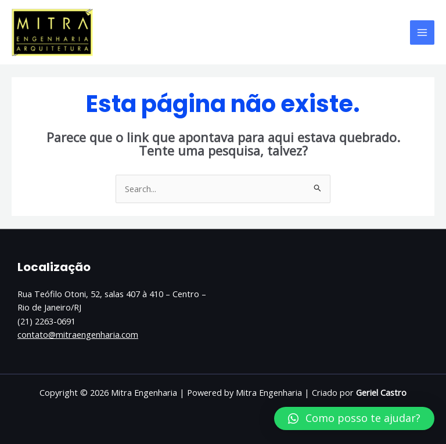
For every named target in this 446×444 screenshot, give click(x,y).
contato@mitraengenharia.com (77, 334)
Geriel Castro (381, 392)
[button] (354, 418)
